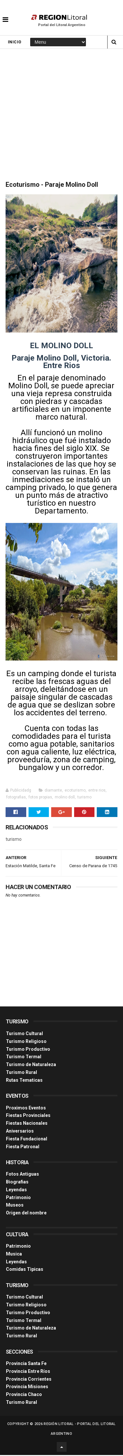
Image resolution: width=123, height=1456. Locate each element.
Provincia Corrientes (28, 1380)
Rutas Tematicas (24, 1081)
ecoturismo (75, 791)
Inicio (15, 42)
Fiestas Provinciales (28, 1116)
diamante (53, 791)
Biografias (17, 1182)
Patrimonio (18, 1198)
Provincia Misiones (27, 1387)
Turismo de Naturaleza (31, 1065)
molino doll (65, 798)
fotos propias (40, 798)
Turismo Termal (23, 1057)
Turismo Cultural (24, 1034)
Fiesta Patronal (22, 1147)
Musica (14, 1254)
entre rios (97, 791)
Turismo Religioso (26, 1042)
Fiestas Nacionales (27, 1124)
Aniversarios (20, 1132)
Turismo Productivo (28, 1049)
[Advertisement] (61, 114)
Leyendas (16, 1190)
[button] (5, 15)
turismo (84, 798)
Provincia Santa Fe (26, 1364)
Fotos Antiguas (22, 1175)
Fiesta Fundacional (26, 1139)
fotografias (16, 798)
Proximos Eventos (26, 1108)
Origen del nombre (26, 1213)
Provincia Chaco (24, 1395)
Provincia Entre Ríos (28, 1372)
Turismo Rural (21, 1073)
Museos (15, 1206)
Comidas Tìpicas (24, 1270)
